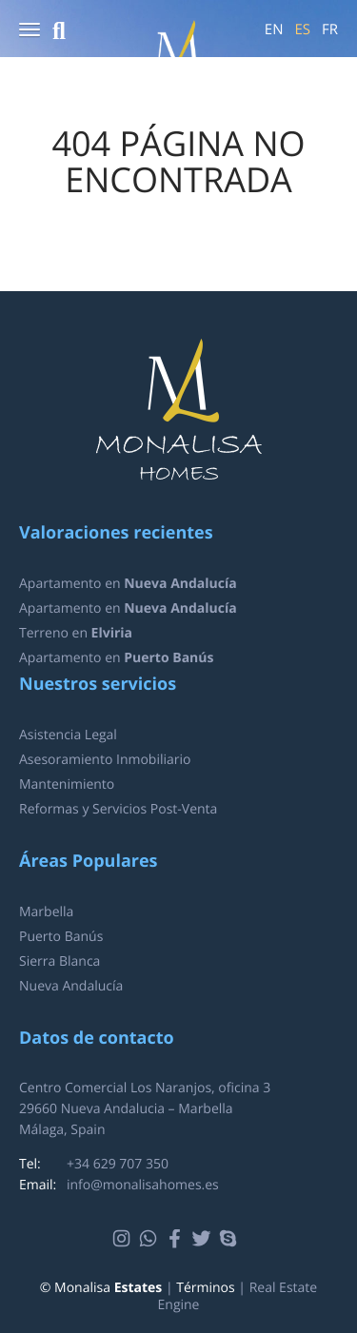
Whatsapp (151, 1238)
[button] (30, 31)
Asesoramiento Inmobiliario (104, 760)
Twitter (204, 1238)
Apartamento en (128, 584)
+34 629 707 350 (118, 1164)
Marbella (46, 912)
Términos (205, 1288)
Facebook (177, 1238)
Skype (231, 1238)
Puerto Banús (61, 937)
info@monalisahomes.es (143, 1185)
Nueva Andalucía (71, 986)
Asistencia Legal (68, 735)
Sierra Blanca (59, 961)
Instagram (124, 1238)
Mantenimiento (66, 784)
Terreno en (75, 633)
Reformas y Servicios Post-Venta (118, 809)
